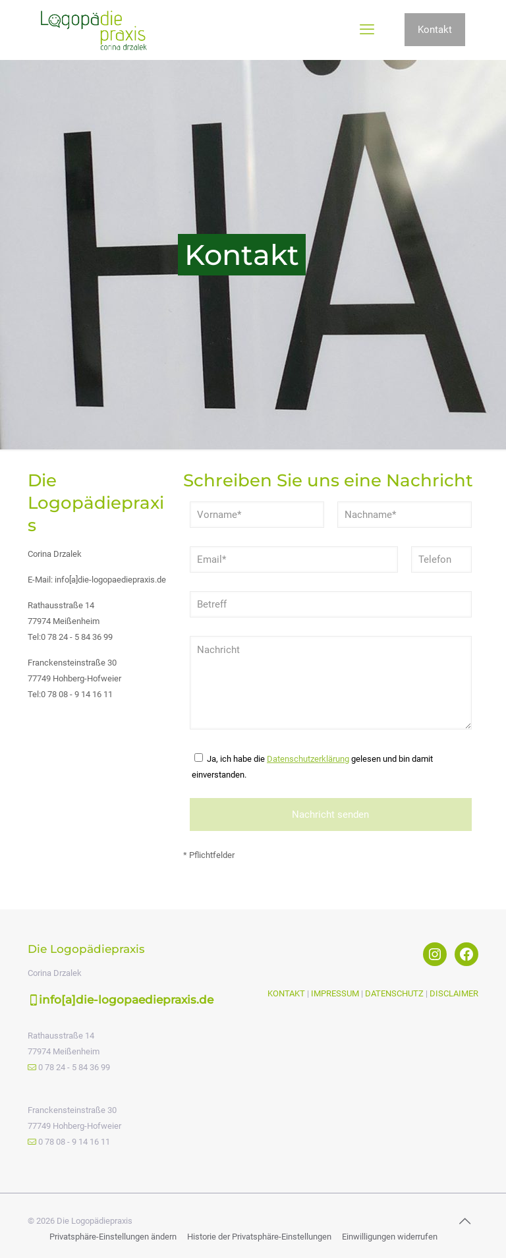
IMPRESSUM (335, 993)
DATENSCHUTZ (394, 993)
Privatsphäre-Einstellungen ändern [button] (113, 1237)
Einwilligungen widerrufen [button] (389, 1237)
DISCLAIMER (454, 993)
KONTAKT (287, 993)
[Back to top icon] (464, 1221)
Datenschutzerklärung (308, 759)
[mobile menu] (367, 29)
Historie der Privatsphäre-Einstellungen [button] (259, 1237)
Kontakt (435, 30)
